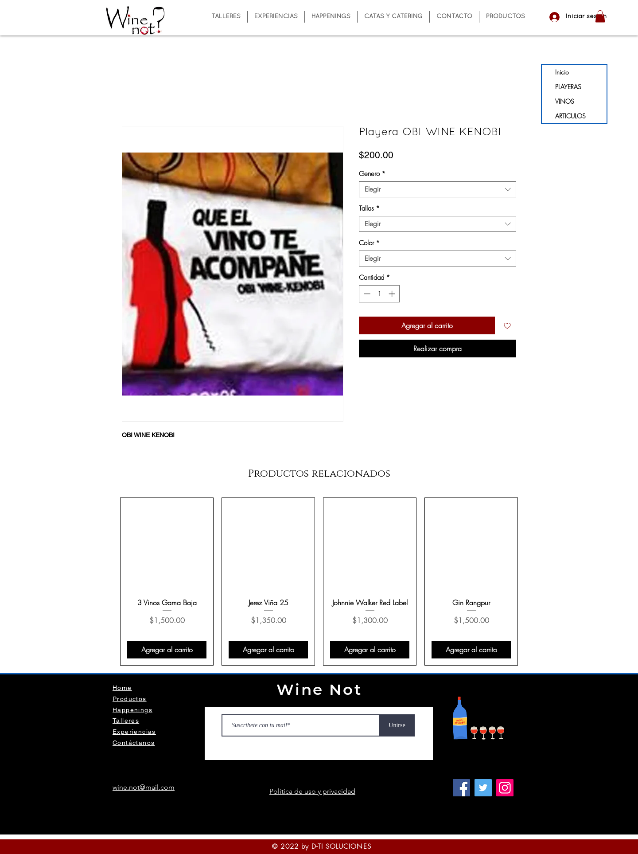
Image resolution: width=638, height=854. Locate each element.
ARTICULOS (570, 116)
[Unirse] (397, 725)
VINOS (564, 101)
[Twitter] (483, 787)
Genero (372, 174)
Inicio (562, 72)
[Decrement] (366, 294)
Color (369, 243)
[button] (600, 16)
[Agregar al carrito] (166, 649)
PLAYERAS (568, 86)
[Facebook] (461, 787)
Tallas (369, 208)
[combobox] (437, 189)
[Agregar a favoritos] (507, 325)
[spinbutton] (379, 294)
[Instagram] (505, 787)
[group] (319, 581)
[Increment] (393, 294)
